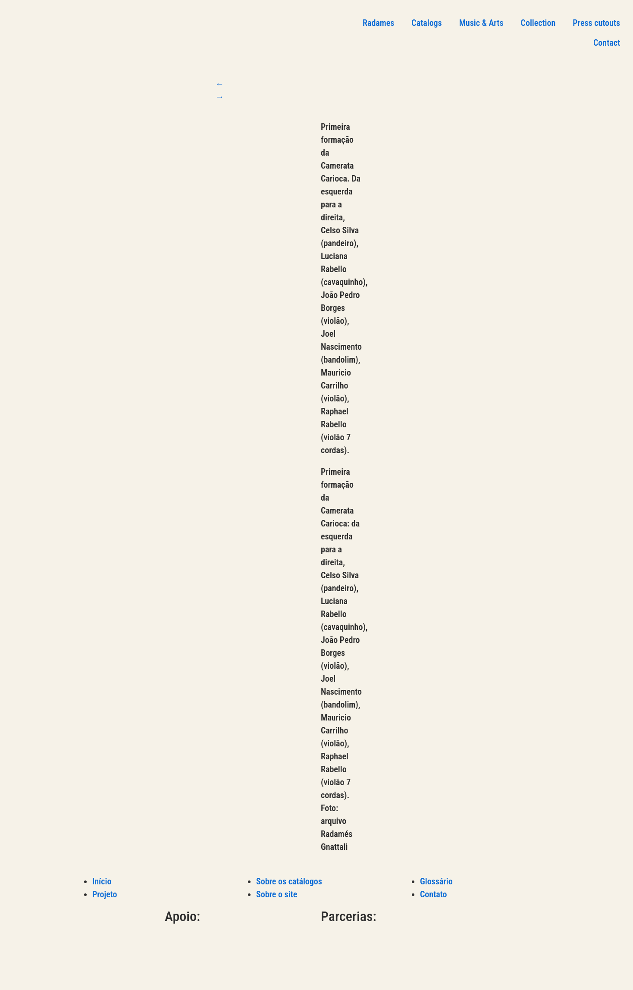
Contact (606, 43)
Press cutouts (596, 23)
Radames (378, 23)
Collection (538, 23)
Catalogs (426, 23)
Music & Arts (481, 23)
